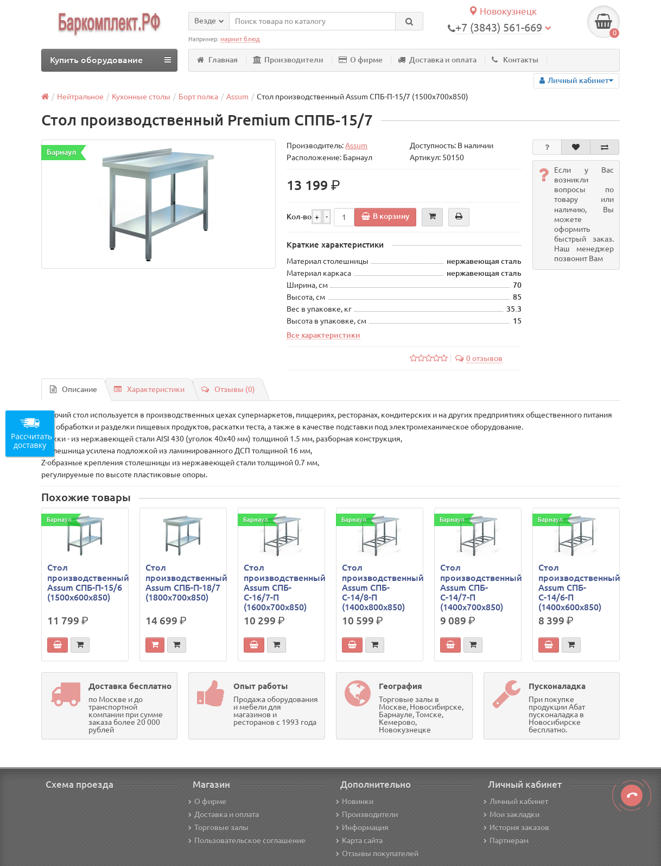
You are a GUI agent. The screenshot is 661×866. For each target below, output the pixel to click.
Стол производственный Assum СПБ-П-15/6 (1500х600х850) (85, 582)
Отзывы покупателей (377, 853)
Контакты (515, 59)
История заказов (516, 827)
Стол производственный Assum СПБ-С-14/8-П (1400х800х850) (379, 587)
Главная (217, 59)
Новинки (354, 801)
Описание (73, 389)
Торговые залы (218, 827)
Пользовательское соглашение (247, 840)
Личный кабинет (516, 801)
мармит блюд (240, 39)
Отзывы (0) (228, 389)
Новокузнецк (502, 11)
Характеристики (149, 389)
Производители (288, 59)
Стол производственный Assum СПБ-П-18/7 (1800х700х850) (183, 582)
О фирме (361, 59)
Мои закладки (511, 814)
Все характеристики (323, 335)
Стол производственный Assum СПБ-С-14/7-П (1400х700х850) (478, 587)
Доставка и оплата (437, 59)
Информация (362, 827)
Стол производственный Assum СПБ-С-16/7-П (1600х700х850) (281, 587)
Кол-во (299, 216)
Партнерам (506, 840)
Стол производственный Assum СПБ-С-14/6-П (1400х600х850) (576, 587)
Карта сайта (359, 840)
